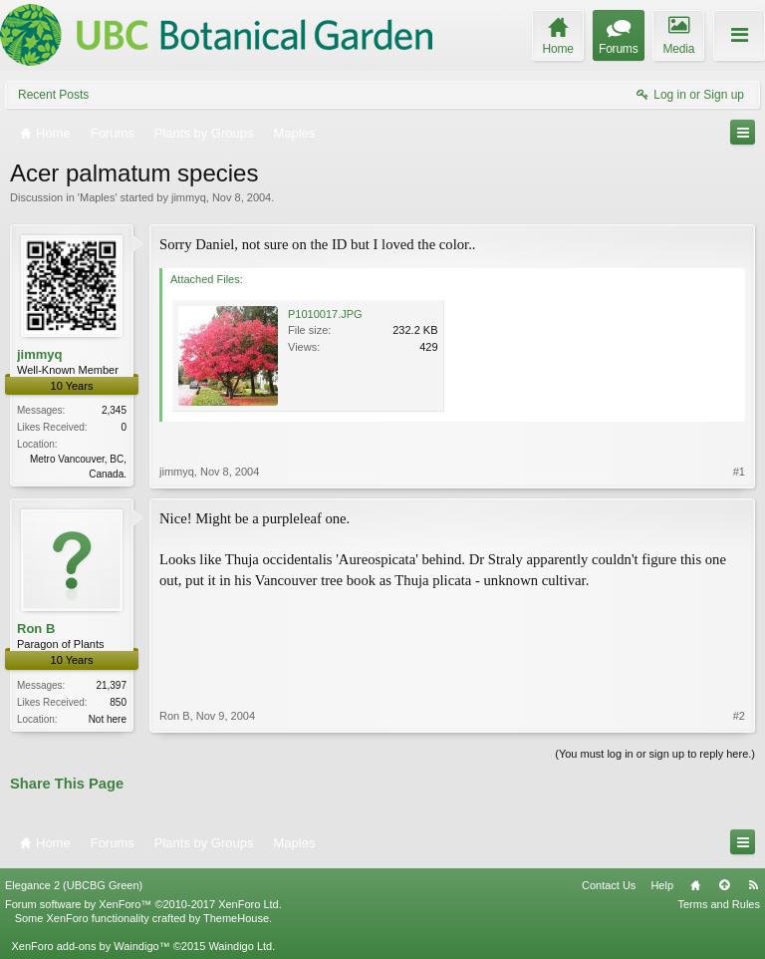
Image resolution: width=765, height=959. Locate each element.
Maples (97, 197)
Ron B (36, 628)
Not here (108, 719)
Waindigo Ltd (240, 946)
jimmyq (188, 197)
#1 (739, 472)
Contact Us (609, 885)
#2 (739, 716)
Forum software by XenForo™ (143, 904)
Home (695, 885)
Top (724, 885)
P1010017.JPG (325, 314)
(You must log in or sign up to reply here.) (655, 754)
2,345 (114, 410)
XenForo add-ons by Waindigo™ (90, 946)
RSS (753, 885)
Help (661, 885)
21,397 (111, 685)
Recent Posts (53, 95)
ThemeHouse (236, 918)
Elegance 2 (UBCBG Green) (73, 885)
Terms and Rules (718, 904)
